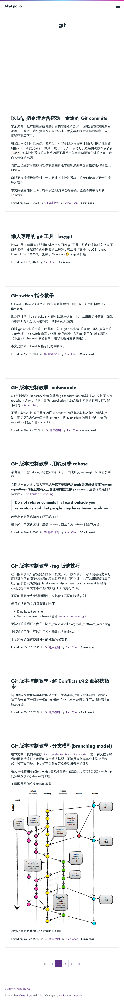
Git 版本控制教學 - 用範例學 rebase (49, 463)
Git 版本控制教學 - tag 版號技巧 (45, 565)
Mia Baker (64, 995)
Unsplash (77, 995)
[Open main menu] (118, 6)
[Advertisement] (62, 64)
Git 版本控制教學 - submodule (43, 387)
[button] (72, 963)
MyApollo (13, 6)
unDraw (20, 995)
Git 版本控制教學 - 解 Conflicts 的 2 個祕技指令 (60, 684)
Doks (40, 995)
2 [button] (65, 963)
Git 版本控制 (51, 203)
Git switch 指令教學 (32, 295)
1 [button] (58, 963)
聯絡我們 (10, 989)
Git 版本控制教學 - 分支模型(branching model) (61, 745)
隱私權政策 (24, 989)
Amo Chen (71, 203)
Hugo (28, 995)
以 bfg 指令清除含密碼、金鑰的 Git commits (59, 118)
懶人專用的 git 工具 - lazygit (41, 236)
